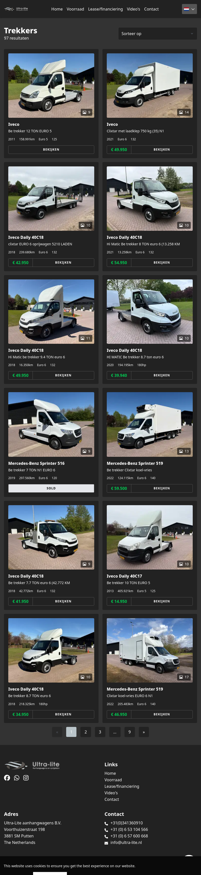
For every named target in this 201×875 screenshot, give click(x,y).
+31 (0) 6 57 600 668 (129, 836)
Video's (133, 9)
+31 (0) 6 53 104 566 (129, 829)
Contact (151, 9)
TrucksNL (35, 868)
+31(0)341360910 (127, 823)
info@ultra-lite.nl (126, 842)
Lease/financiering (105, 9)
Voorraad (75, 9)
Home (57, 9)
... (115, 732)
